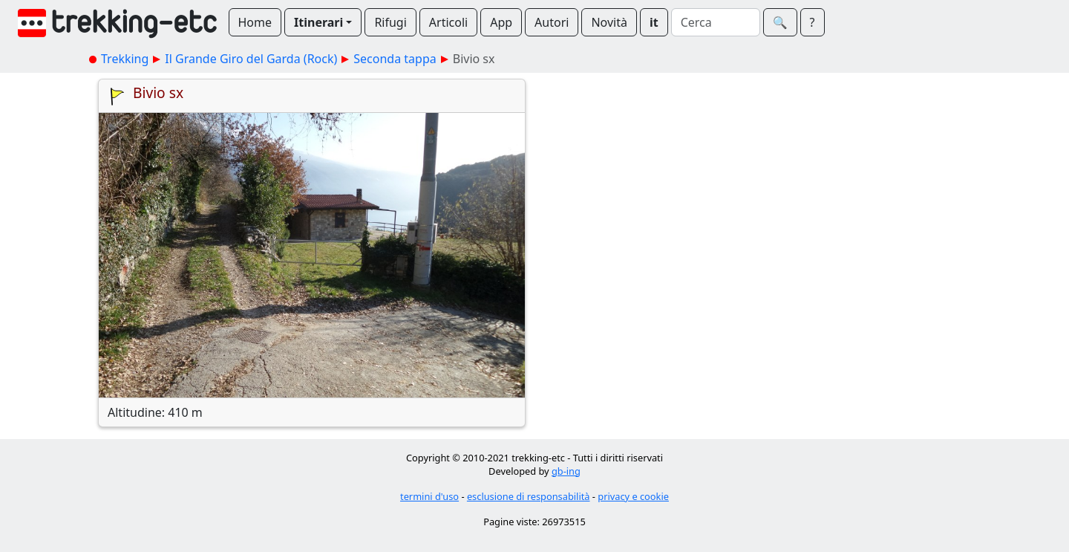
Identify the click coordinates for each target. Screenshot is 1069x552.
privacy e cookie (633, 496)
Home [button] (255, 22)
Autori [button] (551, 22)
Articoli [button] (448, 22)
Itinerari (318, 22)
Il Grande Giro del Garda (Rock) (251, 59)
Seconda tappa (394, 59)
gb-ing (566, 471)
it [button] (654, 22)
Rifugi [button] (390, 22)
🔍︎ (780, 22)
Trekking (124, 59)
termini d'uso (429, 496)
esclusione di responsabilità (528, 496)
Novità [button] (609, 22)
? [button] (812, 22)
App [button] (501, 22)
